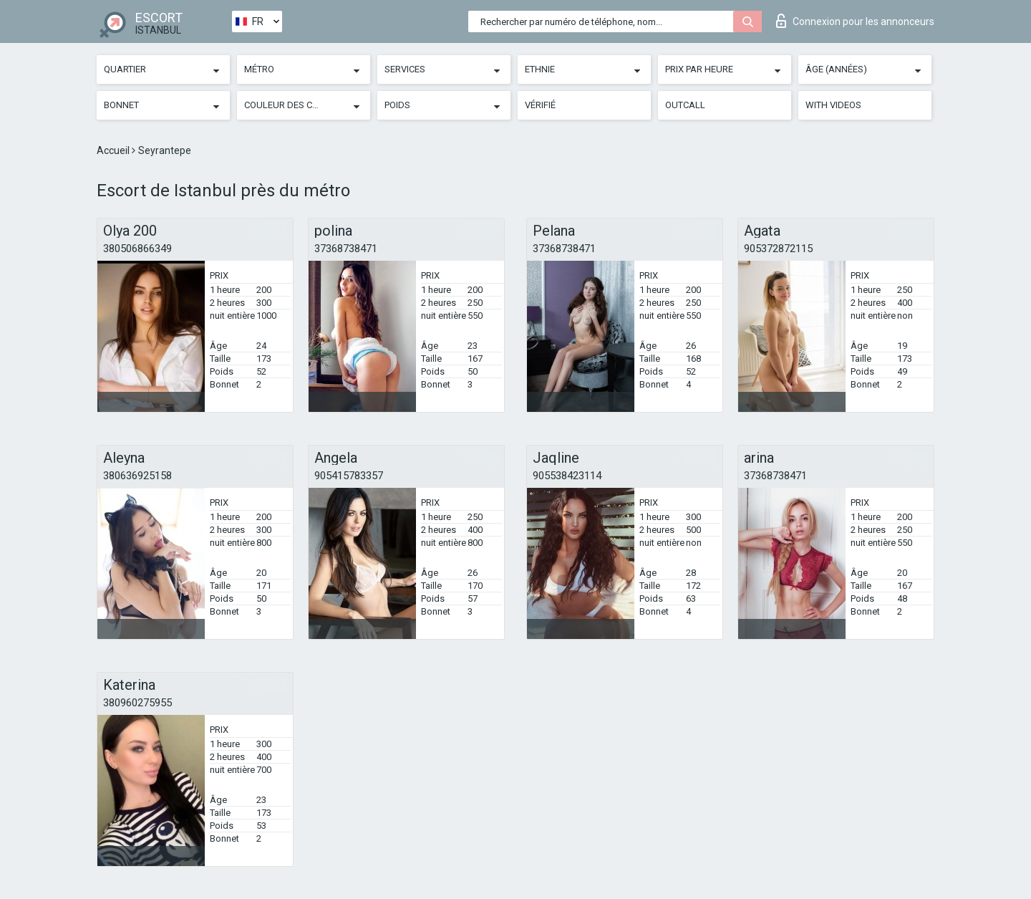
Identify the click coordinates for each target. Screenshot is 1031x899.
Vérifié (540, 105)
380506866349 (137, 248)
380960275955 (137, 702)
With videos (833, 105)
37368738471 (345, 248)
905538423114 (567, 475)
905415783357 (348, 475)
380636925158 (137, 475)
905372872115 (778, 248)
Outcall (685, 105)
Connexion (855, 21)
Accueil (114, 150)
